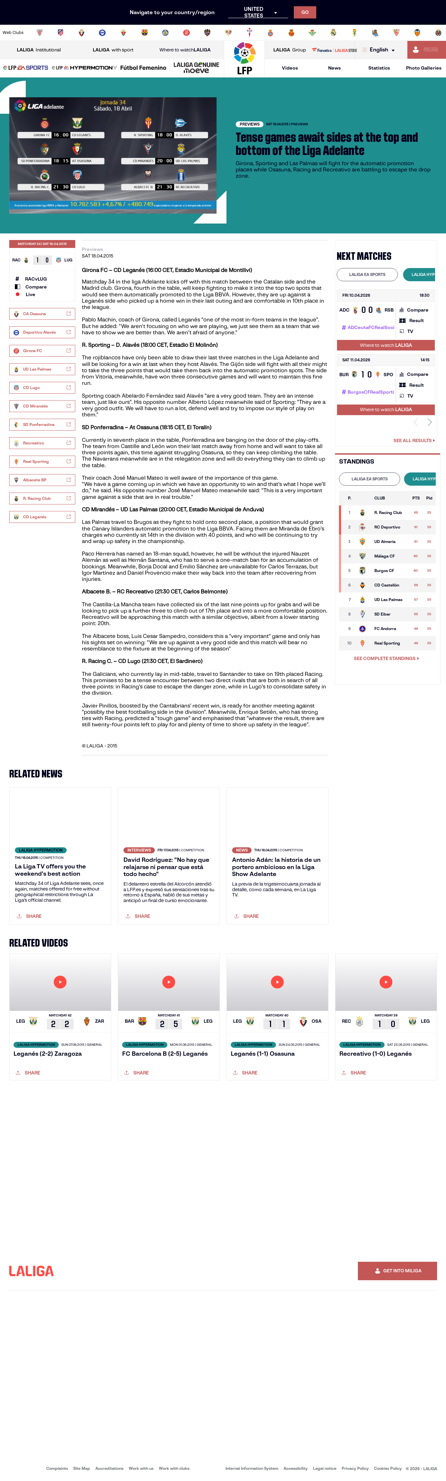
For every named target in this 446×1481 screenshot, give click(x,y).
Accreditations (109, 1468)
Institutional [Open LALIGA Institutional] (39, 50)
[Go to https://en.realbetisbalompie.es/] (312, 33)
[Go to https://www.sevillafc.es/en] (396, 33)
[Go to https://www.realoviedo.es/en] (355, 33)
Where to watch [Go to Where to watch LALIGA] (185, 50)
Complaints (57, 1468)
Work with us (141, 1468)
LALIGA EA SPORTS (367, 274)
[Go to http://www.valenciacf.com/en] (417, 33)
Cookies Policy (388, 1468)
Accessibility (296, 1468)
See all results (414, 440)
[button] (26, 68)
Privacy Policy (355, 1468)
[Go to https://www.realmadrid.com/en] (333, 33)
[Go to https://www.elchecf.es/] (123, 33)
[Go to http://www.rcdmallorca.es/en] (291, 33)
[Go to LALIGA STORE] (334, 50)
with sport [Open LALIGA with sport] (113, 50)
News (334, 68)
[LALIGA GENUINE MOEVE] (196, 68)
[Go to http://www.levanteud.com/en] (207, 33)
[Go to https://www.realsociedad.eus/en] (375, 33)
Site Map (81, 1468)
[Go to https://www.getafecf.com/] (165, 33)
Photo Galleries (423, 68)
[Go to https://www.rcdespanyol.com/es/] (270, 33)
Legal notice (324, 1468)
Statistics (379, 68)
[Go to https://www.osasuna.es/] (81, 33)
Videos (290, 68)
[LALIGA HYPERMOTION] (84, 68)
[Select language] (380, 50)
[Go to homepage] (244, 74)
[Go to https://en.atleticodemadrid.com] (60, 33)
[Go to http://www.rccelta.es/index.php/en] (250, 33)
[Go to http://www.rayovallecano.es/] (228, 33)
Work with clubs (174, 1468)
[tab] (367, 274)
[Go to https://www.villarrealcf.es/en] (438, 33)
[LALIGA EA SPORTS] (26, 68)
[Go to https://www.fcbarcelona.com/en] (145, 33)
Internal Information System (251, 1468)
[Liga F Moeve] (143, 68)
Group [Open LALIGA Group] (289, 50)
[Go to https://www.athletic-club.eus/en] (40, 33)
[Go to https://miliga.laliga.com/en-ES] (426, 50)
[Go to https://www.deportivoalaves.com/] (102, 33)
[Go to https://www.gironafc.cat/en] (186, 33)
